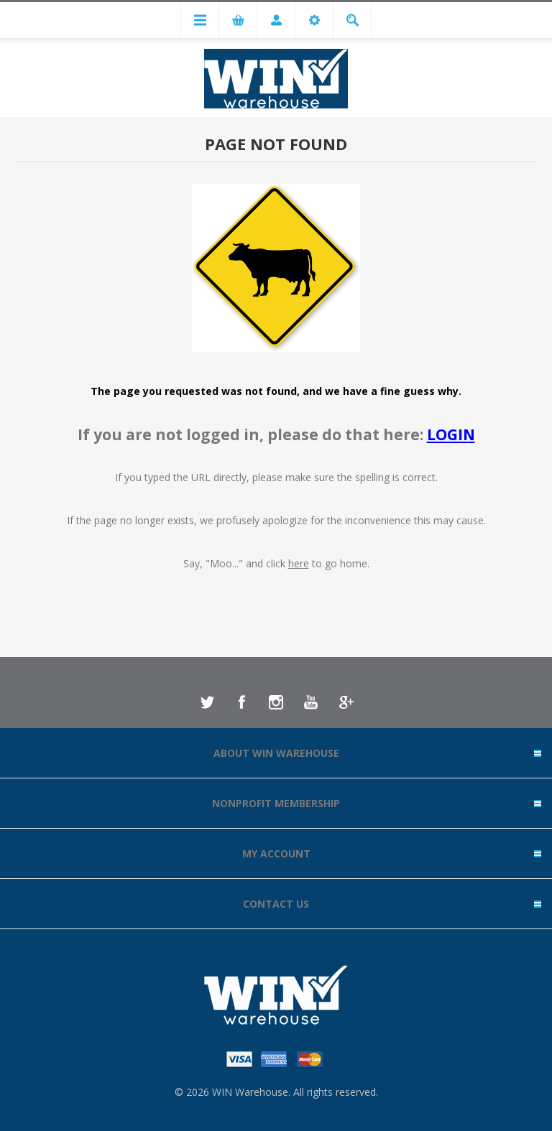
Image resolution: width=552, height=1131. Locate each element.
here (298, 563)
